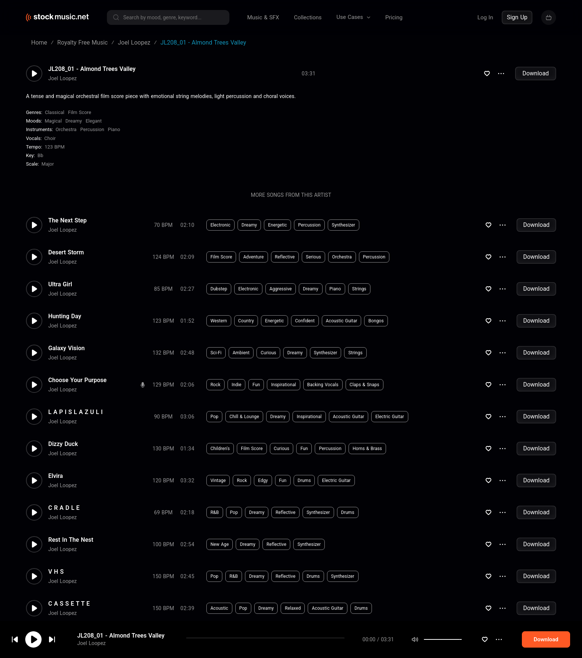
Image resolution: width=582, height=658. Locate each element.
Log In (485, 17)
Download (535, 73)
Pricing (393, 17)
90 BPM (163, 417)
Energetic (277, 225)
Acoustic (219, 608)
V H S (55, 572)
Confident (305, 320)
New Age (219, 544)
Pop (214, 416)
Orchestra (66, 129)
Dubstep (218, 288)
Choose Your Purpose (77, 380)
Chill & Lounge (244, 416)
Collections (308, 17)
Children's (220, 448)
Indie (236, 384)
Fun (256, 384)
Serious (313, 257)
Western (218, 320)
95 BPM (163, 640)
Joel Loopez (62, 78)
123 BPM (55, 147)
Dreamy (73, 121)
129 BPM (163, 385)
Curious (268, 352)
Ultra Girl (60, 284)
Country (246, 320)
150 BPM (163, 576)
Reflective (285, 257)
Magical (53, 121)
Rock (215, 384)
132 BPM (163, 353)
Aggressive (280, 288)
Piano (114, 129)
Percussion (92, 129)
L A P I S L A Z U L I (75, 412)
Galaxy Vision (66, 348)
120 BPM (163, 480)
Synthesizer (343, 225)
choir (50, 138)
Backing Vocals (323, 384)
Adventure (253, 257)
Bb (40, 155)
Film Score (79, 112)
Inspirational (283, 384)
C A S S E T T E (69, 604)
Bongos (375, 320)
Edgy (263, 480)
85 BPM (163, 289)
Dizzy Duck (63, 444)
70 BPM (163, 225)
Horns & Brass (367, 448)
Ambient (241, 352)
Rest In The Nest (70, 540)
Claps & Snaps (364, 384)
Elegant (94, 121)
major (48, 164)
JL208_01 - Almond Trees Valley (91, 69)
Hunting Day (64, 316)
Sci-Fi (216, 352)
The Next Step (67, 221)
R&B (214, 512)
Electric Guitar (389, 416)
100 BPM (163, 544)
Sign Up (517, 17)
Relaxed (293, 608)
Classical (54, 112)
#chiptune (325, 640)
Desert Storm (66, 252)
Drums (304, 480)
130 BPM (163, 449)
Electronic (220, 225)
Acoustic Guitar (341, 320)
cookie (50, 638)
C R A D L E (63, 508)
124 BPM (163, 257)
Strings (359, 288)
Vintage (218, 480)
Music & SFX (263, 17)
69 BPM (163, 512)
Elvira (55, 476)
